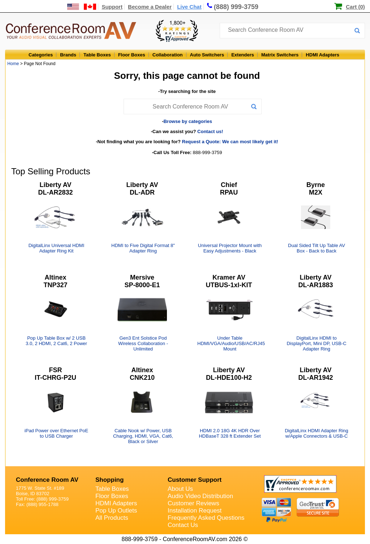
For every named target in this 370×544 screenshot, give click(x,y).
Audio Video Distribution (200, 496)
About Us (180, 488)
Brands (68, 55)
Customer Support (194, 479)
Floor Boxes (131, 55)
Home (13, 63)
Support (112, 7)
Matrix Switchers (279, 55)
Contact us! (210, 131)
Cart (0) (355, 7)
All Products (111, 517)
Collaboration (167, 55)
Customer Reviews (193, 503)
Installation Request (194, 510)
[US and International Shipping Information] (81, 7)
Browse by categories (187, 121)
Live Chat (189, 7)
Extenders (242, 55)
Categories (41, 55)
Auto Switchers (207, 55)
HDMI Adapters (322, 55)
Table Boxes (97, 55)
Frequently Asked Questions (206, 517)
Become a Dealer (150, 7)
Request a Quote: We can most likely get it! (230, 141)
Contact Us (183, 525)
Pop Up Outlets (116, 510)
